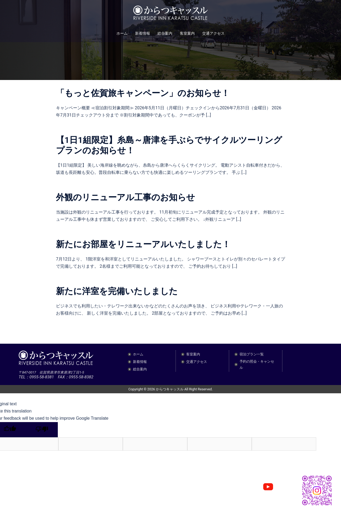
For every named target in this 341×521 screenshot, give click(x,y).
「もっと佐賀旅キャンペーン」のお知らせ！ (143, 93)
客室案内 (187, 33)
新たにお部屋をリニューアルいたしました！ (143, 244)
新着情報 (142, 33)
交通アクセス (213, 33)
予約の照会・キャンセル (256, 364)
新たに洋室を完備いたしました (117, 291)
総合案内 (164, 33)
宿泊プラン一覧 (251, 354)
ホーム (122, 33)
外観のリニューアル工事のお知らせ (125, 197)
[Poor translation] (42, 429)
